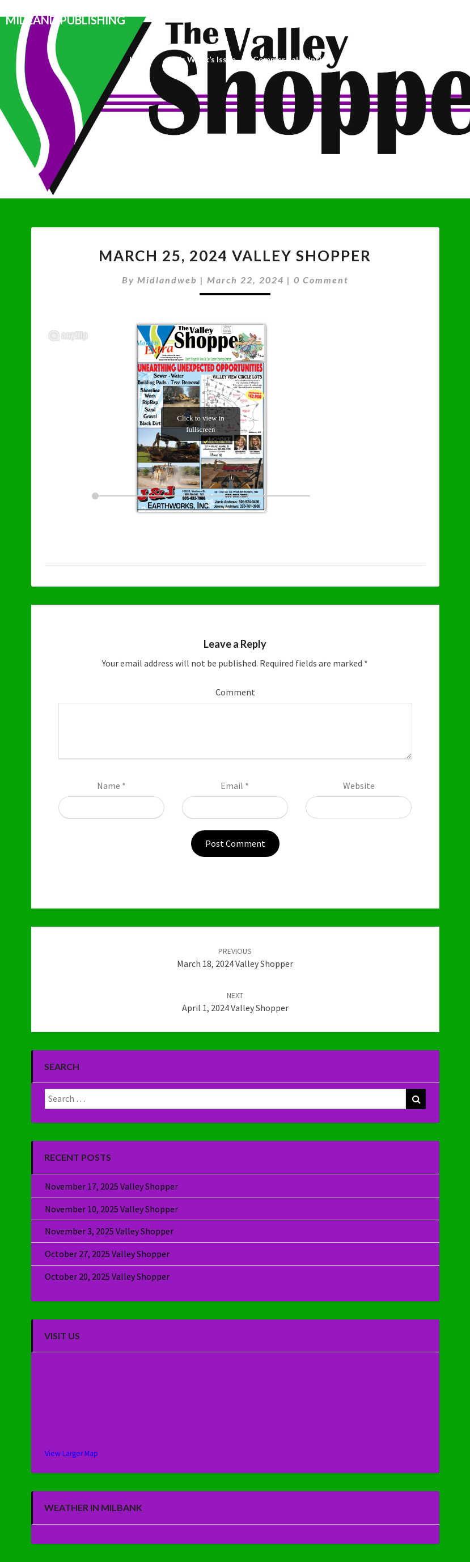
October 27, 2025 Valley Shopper (107, 1253)
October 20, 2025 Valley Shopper (107, 1276)
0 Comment (321, 279)
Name (111, 785)
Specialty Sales (376, 59)
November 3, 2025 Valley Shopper (109, 1231)
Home (140, 59)
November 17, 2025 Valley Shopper (111, 1186)
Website (359, 785)
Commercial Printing (292, 59)
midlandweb (167, 279)
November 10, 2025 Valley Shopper (111, 1209)
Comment (235, 692)
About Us (438, 59)
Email (235, 785)
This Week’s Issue (202, 59)
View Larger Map (71, 1453)
